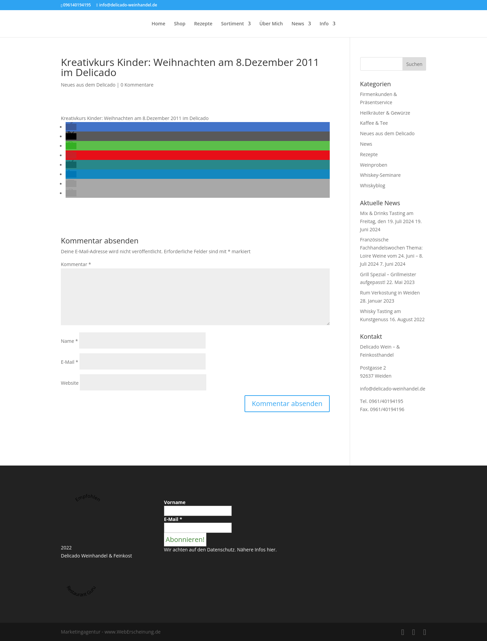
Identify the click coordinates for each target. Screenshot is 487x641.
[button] (71, 127)
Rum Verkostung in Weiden (390, 292)
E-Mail (69, 362)
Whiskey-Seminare (380, 175)
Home (158, 24)
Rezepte (203, 24)
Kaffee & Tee (374, 123)
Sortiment (232, 24)
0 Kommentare (136, 84)
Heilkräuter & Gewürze (385, 113)
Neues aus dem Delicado (88, 84)
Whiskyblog (372, 185)
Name (69, 341)
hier (271, 549)
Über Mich (271, 24)
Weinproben (374, 165)
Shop (179, 24)
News (298, 24)
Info (324, 24)
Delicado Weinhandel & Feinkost (96, 555)
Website (69, 383)
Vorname (175, 502)
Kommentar (76, 264)
